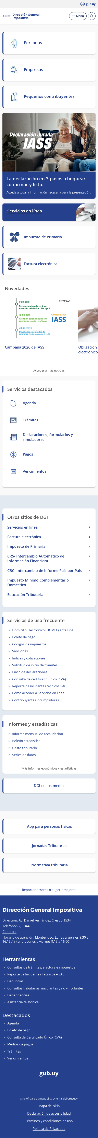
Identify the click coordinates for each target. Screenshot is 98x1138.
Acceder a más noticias (49, 370)
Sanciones (20, 651)
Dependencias (18, 995)
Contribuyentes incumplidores (35, 700)
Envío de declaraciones (29, 672)
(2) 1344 (23, 926)
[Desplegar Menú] (78, 16)
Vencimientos (17, 1058)
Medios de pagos (20, 1044)
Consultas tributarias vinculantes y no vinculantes (45, 988)
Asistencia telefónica (23, 1002)
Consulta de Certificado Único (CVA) (34, 1037)
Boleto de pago (23, 637)
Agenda (13, 1023)
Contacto (9, 931)
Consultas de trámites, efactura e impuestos (41, 967)
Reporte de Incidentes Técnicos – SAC (35, 974)
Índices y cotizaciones (28, 658)
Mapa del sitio (49, 1106)
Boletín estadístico (26, 741)
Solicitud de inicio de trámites (35, 665)
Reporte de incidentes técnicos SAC (39, 686)
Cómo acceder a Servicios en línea (38, 693)
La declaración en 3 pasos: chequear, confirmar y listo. (47, 182)
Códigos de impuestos (29, 644)
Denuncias (15, 981)
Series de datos (24, 755)
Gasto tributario (24, 748)
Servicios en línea (24, 211)
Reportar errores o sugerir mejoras (49, 890)
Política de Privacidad (49, 1128)
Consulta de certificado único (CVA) (39, 679)
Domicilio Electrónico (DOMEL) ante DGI (42, 630)
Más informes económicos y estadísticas (49, 768)
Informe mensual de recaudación (37, 734)
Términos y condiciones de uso (49, 1121)
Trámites (14, 1051)
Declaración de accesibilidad (49, 1113)
